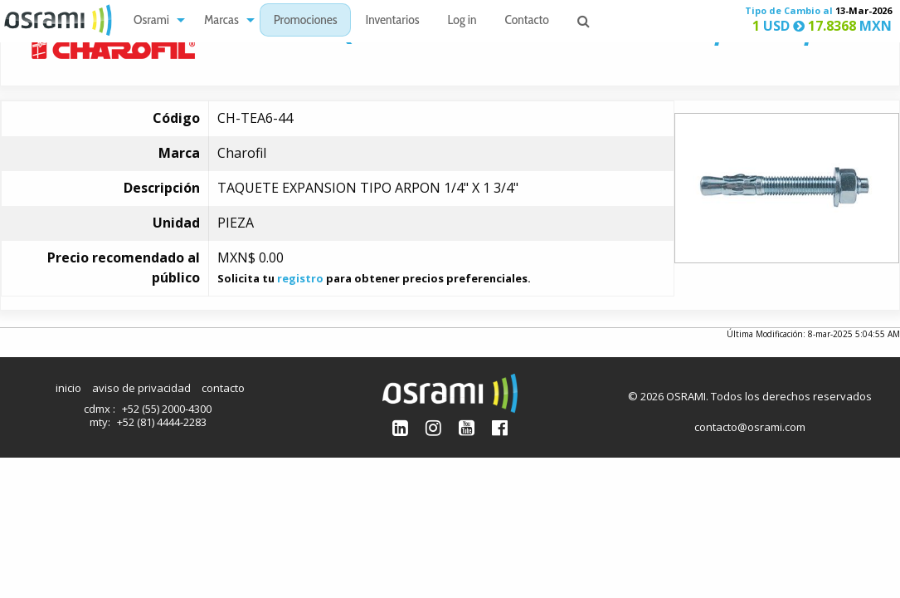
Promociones (306, 21)
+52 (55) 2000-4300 (167, 408)
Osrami (151, 21)
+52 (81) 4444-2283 (162, 422)
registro (300, 278)
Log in (462, 21)
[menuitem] (154, 20)
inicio (68, 387)
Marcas (221, 21)
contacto (223, 387)
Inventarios (392, 21)
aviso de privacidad (141, 387)
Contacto (527, 21)
